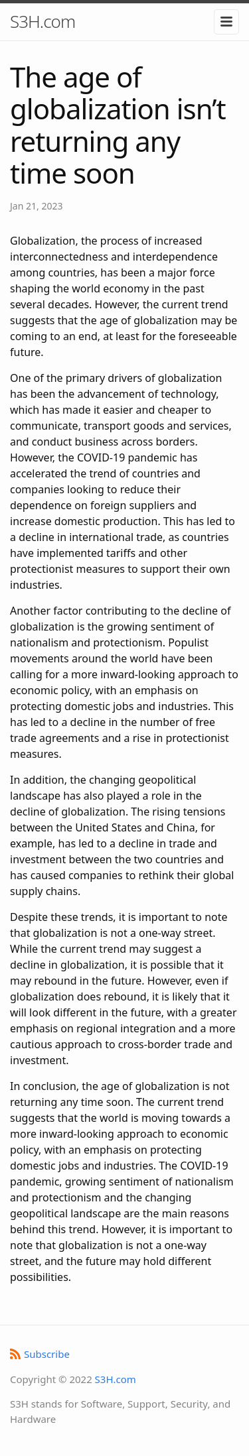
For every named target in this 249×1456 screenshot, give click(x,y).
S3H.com (42, 21)
